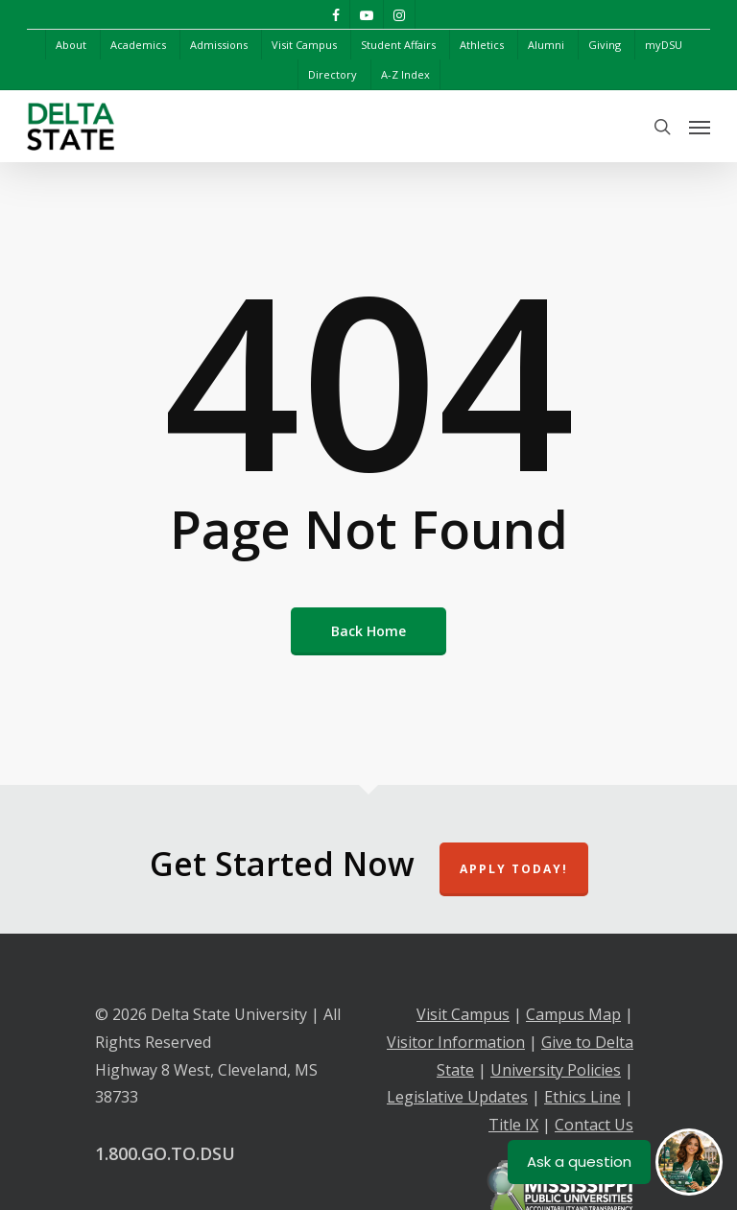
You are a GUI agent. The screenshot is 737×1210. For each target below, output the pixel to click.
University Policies (555, 1069)
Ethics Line (582, 1096)
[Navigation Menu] (699, 126)
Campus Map (573, 1014)
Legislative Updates (457, 1096)
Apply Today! (514, 869)
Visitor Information (456, 1042)
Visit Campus (463, 1014)
